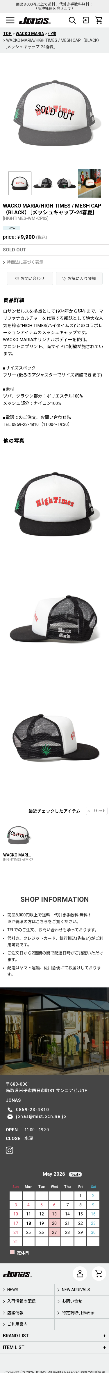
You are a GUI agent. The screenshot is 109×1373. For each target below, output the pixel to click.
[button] (10, 20)
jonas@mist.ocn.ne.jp (41, 1116)
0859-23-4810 (32, 1109)
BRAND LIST (16, 1336)
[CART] (98, 20)
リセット (96, 811)
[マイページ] (80, 1273)
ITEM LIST (13, 1347)
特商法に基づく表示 (23, 262)
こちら (42, 921)
